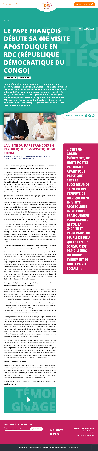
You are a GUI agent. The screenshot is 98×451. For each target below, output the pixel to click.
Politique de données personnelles (55, 448)
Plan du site (23, 448)
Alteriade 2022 (74, 448)
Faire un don (84, 4)
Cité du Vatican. (28, 159)
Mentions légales (35, 448)
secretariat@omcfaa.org (85, 435)
